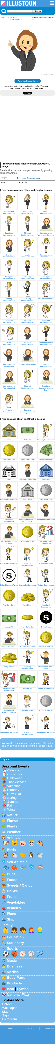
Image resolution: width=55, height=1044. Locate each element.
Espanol (9, 1028)
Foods (12, 880)
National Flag (18, 994)
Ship (10, 919)
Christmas (14, 774)
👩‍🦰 (31, 930)
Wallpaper (9, 1008)
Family (7, 925)
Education (15, 937)
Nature (12, 815)
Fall (9, 805)
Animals (13, 838)
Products (14, 983)
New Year (14, 794)
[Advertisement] (27, 130)
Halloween (14, 778)
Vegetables (16, 902)
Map (5, 1011)
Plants (12, 826)
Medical (13, 972)
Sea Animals (17, 862)
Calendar (13, 770)
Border (7, 1004)
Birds (11, 850)
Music (12, 961)
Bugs (11, 874)
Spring (12, 798)
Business (14, 17)
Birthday (13, 790)
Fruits (12, 897)
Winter (12, 809)
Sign (5, 1015)
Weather (14, 832)
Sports (12, 948)
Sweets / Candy (20, 885)
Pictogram (9, 1019)
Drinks (12, 891)
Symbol (23, 989)
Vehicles (14, 908)
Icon (10, 989)
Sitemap (29, 1028)
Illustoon (4, 17)
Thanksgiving (16, 782)
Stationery (15, 943)
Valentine (14, 786)
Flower (12, 821)
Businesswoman (16, 19)
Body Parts (16, 978)
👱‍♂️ (39, 930)
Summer (13, 801)
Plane (11, 914)
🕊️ (39, 855)
